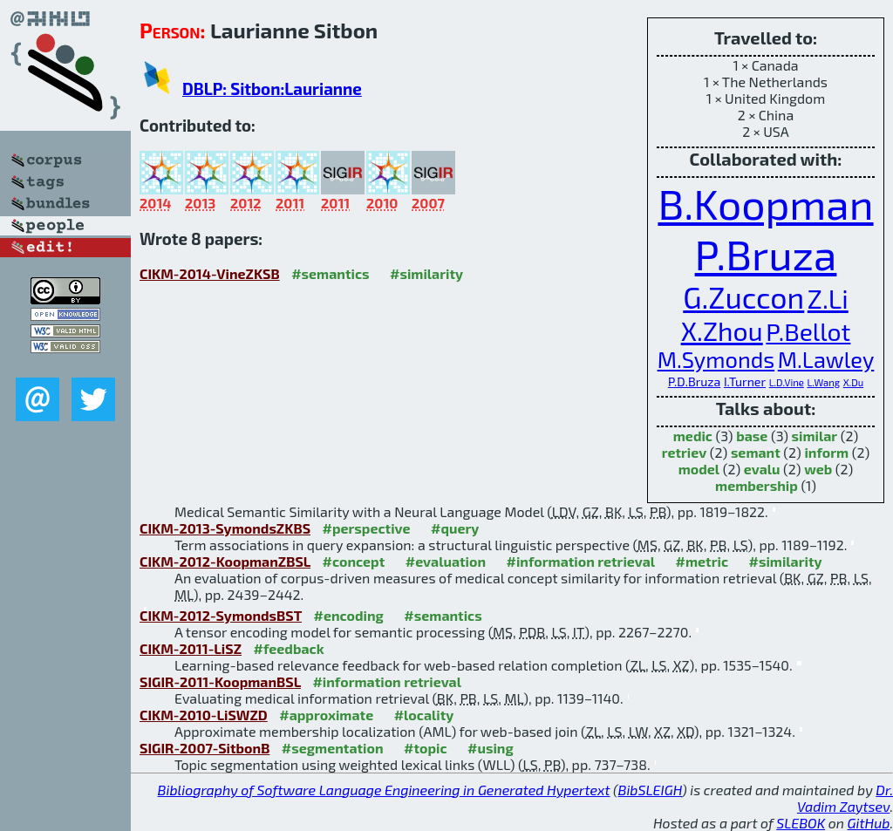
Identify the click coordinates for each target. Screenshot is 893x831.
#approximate (326, 714)
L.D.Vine (786, 382)
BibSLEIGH (650, 789)
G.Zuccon (743, 297)
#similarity (426, 273)
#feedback (289, 648)
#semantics (330, 273)
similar (815, 435)
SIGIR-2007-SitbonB (204, 747)
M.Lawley (826, 359)
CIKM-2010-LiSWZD (204, 714)
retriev (684, 452)
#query (455, 528)
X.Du (853, 382)
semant (756, 452)
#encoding (348, 615)
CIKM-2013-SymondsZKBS (225, 528)
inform (826, 452)
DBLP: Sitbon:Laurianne (272, 88)
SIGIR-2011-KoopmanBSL (220, 681)
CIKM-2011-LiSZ (191, 648)
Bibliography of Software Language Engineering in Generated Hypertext (384, 789)
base (751, 435)
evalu (762, 468)
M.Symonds (716, 359)
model (698, 468)
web (818, 468)
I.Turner (745, 381)
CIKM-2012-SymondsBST (221, 615)
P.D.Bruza (694, 381)
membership (756, 485)
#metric (702, 561)
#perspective (366, 528)
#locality (424, 714)
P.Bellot (808, 331)
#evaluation (446, 561)
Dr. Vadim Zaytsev (845, 797)
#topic (425, 747)
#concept (354, 561)
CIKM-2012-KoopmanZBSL (225, 561)
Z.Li (828, 298)
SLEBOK (800, 822)
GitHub (869, 822)
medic (692, 435)
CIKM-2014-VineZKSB (210, 273)
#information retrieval (581, 561)
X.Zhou (722, 330)
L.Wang (823, 382)
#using (490, 747)
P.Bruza (766, 253)
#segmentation (333, 747)
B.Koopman (765, 203)
